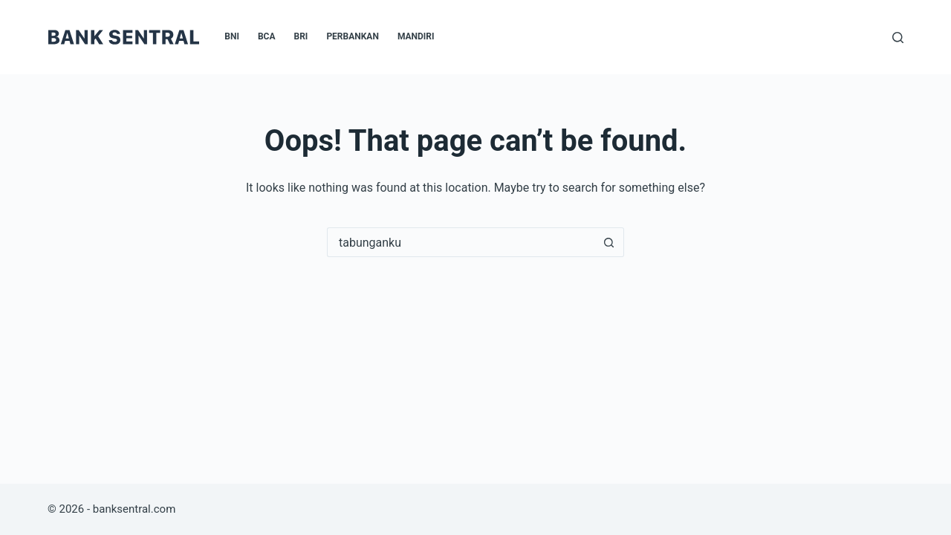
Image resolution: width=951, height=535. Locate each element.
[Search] (897, 37)
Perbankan (352, 36)
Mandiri (416, 36)
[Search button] (609, 242)
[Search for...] (460, 242)
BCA (267, 36)
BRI (301, 36)
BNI (231, 36)
